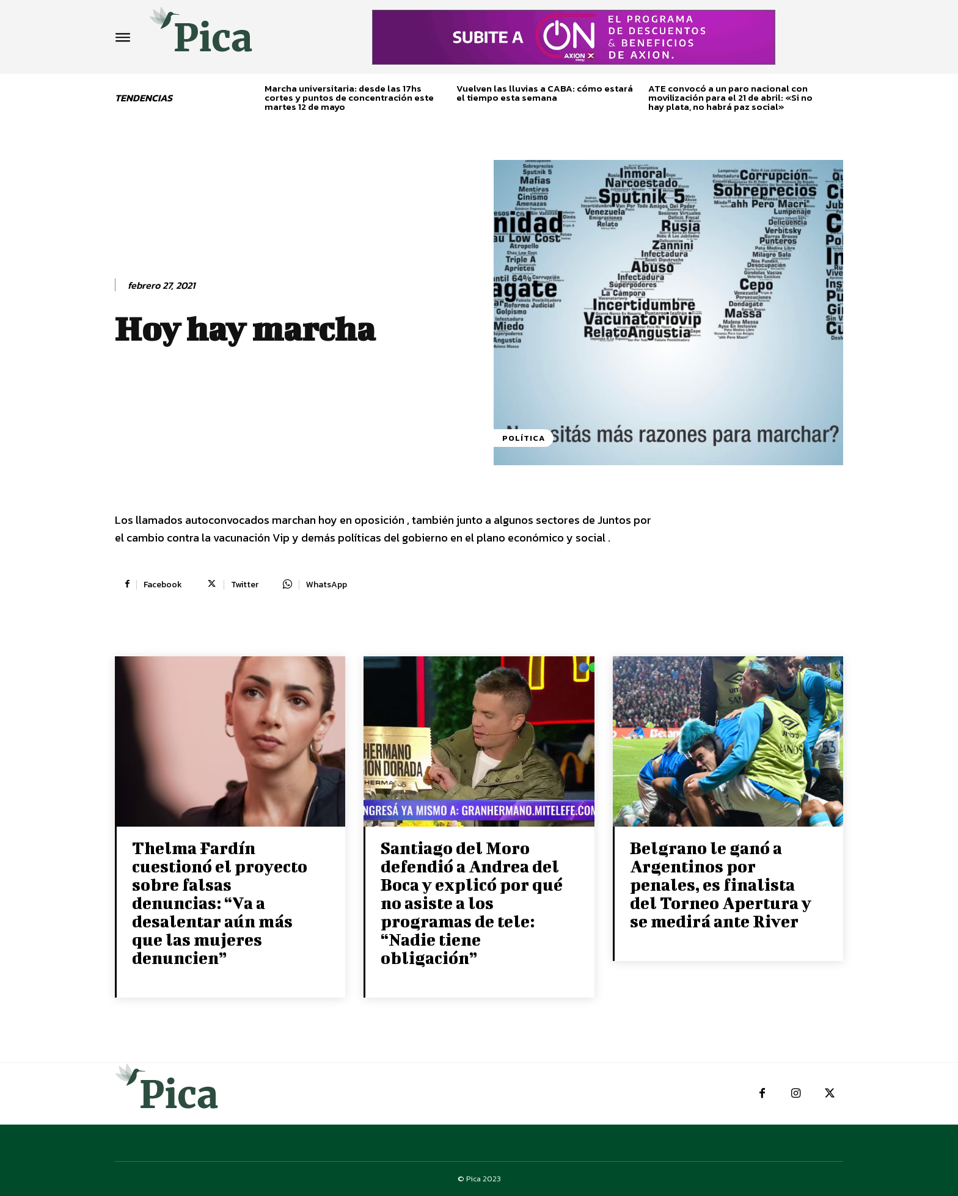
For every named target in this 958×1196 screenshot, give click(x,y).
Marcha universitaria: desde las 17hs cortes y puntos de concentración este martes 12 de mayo (349, 97)
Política (524, 438)
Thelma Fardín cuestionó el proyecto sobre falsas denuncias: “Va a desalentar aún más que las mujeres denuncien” (219, 902)
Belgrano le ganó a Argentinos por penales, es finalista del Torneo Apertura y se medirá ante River (720, 884)
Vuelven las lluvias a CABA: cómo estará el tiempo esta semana (544, 92)
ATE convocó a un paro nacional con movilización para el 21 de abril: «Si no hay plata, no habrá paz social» (730, 97)
